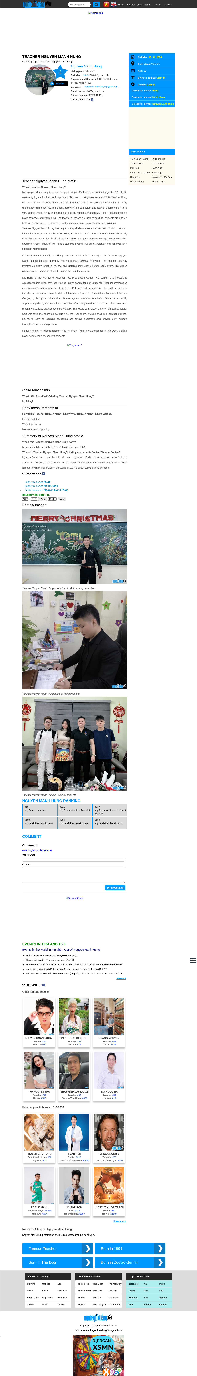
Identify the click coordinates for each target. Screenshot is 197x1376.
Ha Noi (109, 1041)
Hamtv (147, 1301)
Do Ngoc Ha (109, 1088)
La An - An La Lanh (140, 172)
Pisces (30, 1301)
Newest (168, 4)
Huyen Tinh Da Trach (109, 1204)
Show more (119, 1218)
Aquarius (62, 1294)
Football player (40, 1207)
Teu (146, 1294)
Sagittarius (33, 1294)
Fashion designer (39, 1154)
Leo (59, 1280)
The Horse (83, 1280)
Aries (45, 1301)
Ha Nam (74, 1041)
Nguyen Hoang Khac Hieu (40, 1035)
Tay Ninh (40, 1157)
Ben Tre (39, 1041)
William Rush (137, 181)
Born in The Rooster (74, 1157)
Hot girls (131, 4)
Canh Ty (160, 77)
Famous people (30, 61)
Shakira (163, 1301)
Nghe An (39, 1210)
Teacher (45, 61)
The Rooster (84, 1287)
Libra (45, 1287)
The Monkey (115, 1280)
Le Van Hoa (158, 163)
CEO (74, 1207)
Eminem (133, 1294)
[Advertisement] (75, 917)
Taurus (61, 1301)
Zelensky (133, 1280)
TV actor (109, 1154)
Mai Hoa (134, 168)
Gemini (151, 84)
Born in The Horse (74, 1095)
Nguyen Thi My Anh (162, 177)
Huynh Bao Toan (39, 1150)
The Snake (114, 1301)
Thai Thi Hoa (136, 163)
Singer (121, 4)
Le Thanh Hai (159, 159)
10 (150, 57)
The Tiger (113, 1294)
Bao (146, 1287)
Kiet (131, 1301)
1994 (159, 57)
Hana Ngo (157, 168)
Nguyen (163, 1294)
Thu (161, 1287)
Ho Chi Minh (74, 1210)
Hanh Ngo (157, 172)
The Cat (82, 1301)
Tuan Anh (74, 1150)
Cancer (46, 1280)
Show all (121, 975)
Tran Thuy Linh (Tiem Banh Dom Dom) (74, 1035)
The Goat (98, 1280)
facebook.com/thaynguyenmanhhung (102, 86)
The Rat (82, 1294)
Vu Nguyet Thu (39, 1088)
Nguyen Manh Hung (62, 61)
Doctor (74, 1154)
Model (158, 4)
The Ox (97, 1294)
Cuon (162, 1280)
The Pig (112, 1287)
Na (145, 1280)
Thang (132, 1287)
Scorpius (62, 1287)
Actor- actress (144, 4)
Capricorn (47, 1294)
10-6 (85, 75)
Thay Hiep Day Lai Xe (74, 1088)
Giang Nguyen (109, 1035)
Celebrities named (38, 482)
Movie (109, 1207)
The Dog (97, 1287)
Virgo (30, 1287)
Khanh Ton (74, 1204)
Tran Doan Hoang (139, 159)
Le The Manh (39, 1204)
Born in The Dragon (109, 1157)
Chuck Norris (109, 1150)
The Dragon (99, 1301)
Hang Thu (135, 177)
